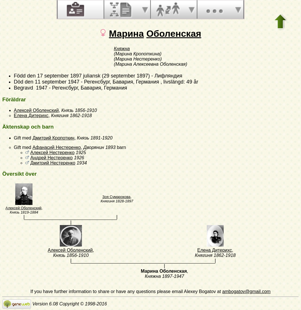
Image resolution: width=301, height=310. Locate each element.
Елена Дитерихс (31, 115)
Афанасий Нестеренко (56, 147)
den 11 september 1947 (52, 82)
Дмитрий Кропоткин (53, 137)
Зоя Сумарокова (116, 197)
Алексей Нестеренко (52, 152)
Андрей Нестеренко (51, 157)
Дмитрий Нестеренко (52, 162)
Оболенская (173, 33)
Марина (126, 33)
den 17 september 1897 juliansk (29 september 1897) (88, 76)
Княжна (122, 48)
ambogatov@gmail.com (246, 291)
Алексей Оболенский (36, 110)
